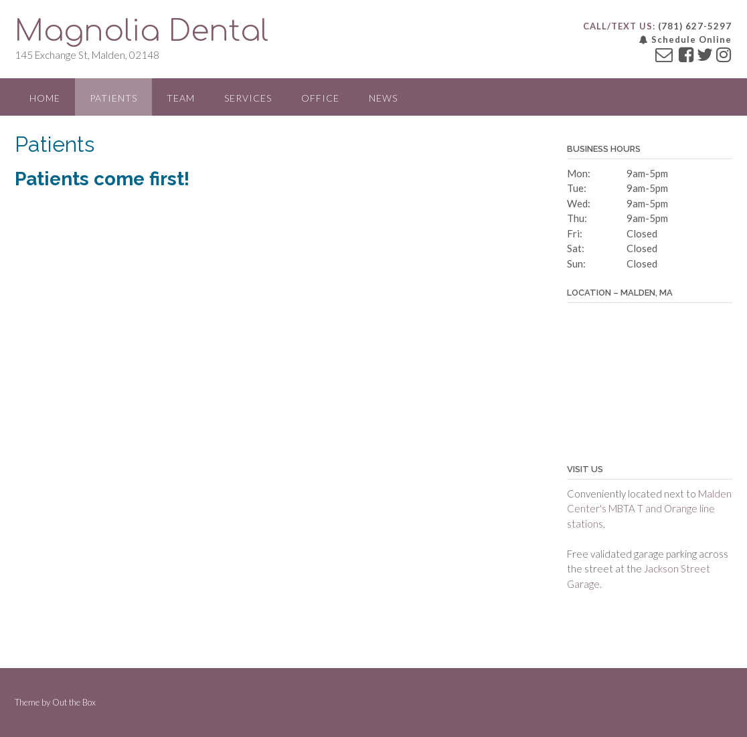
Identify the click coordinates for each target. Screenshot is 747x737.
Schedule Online (685, 39)
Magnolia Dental (141, 31)
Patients (113, 98)
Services (248, 98)
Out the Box (74, 702)
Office (320, 98)
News (383, 98)
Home (44, 98)
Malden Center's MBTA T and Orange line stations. (649, 509)
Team (181, 98)
